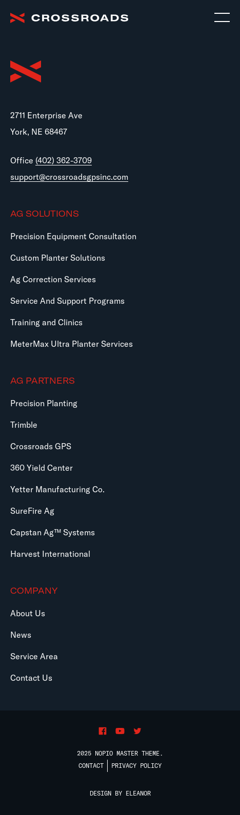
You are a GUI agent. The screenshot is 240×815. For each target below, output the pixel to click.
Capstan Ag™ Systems (52, 532)
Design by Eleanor (120, 793)
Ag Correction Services (53, 279)
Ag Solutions (44, 214)
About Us (27, 613)
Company (33, 591)
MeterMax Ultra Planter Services (71, 344)
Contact (91, 765)
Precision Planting (43, 403)
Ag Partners (42, 381)
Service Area (34, 656)
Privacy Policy (136, 765)
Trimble (23, 425)
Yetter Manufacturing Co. (57, 489)
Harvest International (50, 554)
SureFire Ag (32, 511)
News (20, 635)
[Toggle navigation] (222, 18)
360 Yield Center (41, 468)
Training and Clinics (46, 322)
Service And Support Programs (67, 301)
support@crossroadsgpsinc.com (69, 177)
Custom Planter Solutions (57, 258)
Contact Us (31, 678)
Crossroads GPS (40, 446)
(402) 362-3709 (63, 160)
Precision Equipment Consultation (73, 236)
